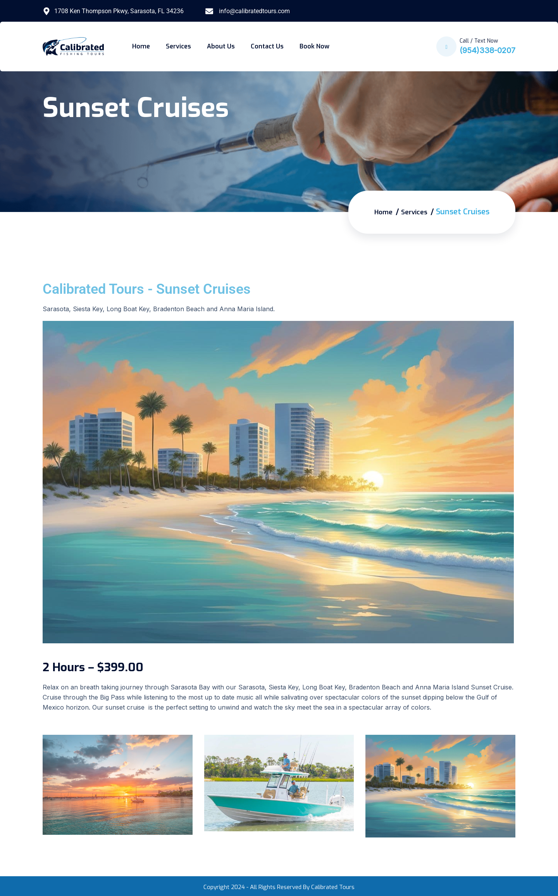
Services (178, 46)
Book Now (314, 46)
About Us (221, 46)
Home (141, 46)
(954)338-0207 (487, 50)
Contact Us (267, 46)
